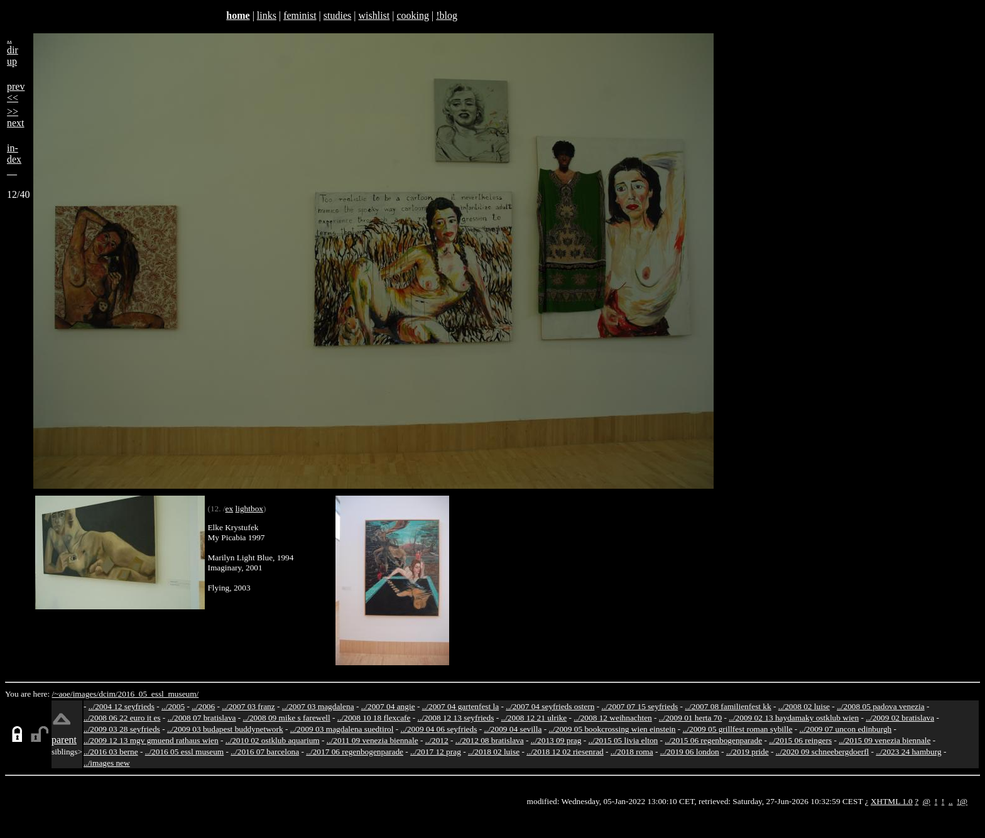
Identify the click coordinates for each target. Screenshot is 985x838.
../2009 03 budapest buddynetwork (225, 729)
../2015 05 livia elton (623, 740)
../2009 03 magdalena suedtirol (342, 729)
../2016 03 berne (111, 751)
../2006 (203, 706)
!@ (962, 801)
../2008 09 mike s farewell (286, 717)
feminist (299, 15)
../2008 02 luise (804, 706)
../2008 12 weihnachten (612, 717)
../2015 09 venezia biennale (884, 740)
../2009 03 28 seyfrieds (122, 729)
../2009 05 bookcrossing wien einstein (611, 729)
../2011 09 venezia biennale (372, 740)
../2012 (437, 740)
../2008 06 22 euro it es (122, 717)
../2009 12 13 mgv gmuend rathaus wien (151, 740)
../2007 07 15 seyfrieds (639, 706)
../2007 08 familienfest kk (728, 706)
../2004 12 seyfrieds (122, 706)
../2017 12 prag (435, 751)
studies (337, 15)
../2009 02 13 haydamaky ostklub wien (794, 717)
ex (230, 508)
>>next (15, 117)
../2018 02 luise (494, 751)
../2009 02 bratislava (900, 717)
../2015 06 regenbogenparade (713, 740)
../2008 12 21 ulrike (534, 717)
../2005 (173, 706)
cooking (412, 15)
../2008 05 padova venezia (881, 706)
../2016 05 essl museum (184, 751)
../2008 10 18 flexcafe (374, 717)
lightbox (249, 508)
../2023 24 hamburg (908, 751)
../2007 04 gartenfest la (460, 706)
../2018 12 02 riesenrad (565, 751)
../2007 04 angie (388, 706)
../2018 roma (632, 751)
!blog (446, 15)
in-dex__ (14, 159)
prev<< (15, 92)
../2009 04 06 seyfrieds (439, 729)
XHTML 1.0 (892, 801)
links (266, 15)
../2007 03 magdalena (318, 706)
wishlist (373, 15)
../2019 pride (747, 751)
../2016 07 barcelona (265, 751)
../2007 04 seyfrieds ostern (550, 706)
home (237, 15)
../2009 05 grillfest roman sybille (738, 729)
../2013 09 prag (556, 740)
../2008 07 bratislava (202, 717)
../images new (107, 763)
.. (951, 801)
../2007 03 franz (248, 706)
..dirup (12, 50)
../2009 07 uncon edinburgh (845, 729)
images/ (86, 694)
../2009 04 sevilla (512, 729)
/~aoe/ (62, 694)
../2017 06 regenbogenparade (354, 751)
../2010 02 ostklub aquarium (273, 740)
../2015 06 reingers (800, 740)
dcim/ (108, 694)
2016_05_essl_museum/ (158, 694)
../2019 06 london (689, 751)
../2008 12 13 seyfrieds (456, 717)
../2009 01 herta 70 (690, 717)
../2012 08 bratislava (489, 740)
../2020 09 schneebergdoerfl (822, 751)
